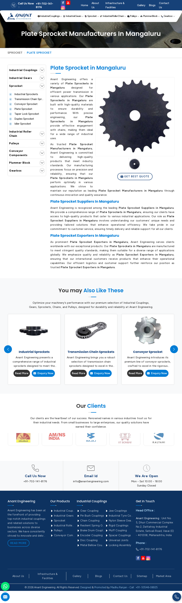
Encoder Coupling (90, 535)
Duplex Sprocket (21, 118)
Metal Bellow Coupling (91, 545)
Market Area (163, 576)
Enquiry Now (43, 373)
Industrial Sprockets (23, 94)
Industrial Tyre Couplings (119, 515)
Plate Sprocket (20, 109)
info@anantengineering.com (91, 481)
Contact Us (164, 5)
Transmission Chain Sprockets (27, 99)
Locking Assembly (118, 545)
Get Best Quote (134, 176)
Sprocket (91, 16)
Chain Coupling (88, 520)
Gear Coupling (88, 510)
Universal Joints (117, 540)
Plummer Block (150, 16)
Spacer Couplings (118, 535)
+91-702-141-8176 (44, 5)
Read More (21, 373)
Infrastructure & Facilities (114, 5)
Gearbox (168, 16)
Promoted (100, 587)
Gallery (141, 5)
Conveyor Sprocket (23, 104)
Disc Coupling (87, 540)
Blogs (152, 5)
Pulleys (133, 16)
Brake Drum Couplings (91, 530)
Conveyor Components (18, 153)
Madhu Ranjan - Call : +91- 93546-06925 (134, 587)
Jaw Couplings (116, 510)
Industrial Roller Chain (113, 16)
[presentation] (8, 349)
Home (84, 5)
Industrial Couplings (49, 16)
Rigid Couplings (116, 525)
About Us (95, 5)
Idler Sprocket (20, 123)
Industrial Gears (73, 16)
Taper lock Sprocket (24, 113)
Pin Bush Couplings (90, 515)
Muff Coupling (116, 530)
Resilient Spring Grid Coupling (91, 525)
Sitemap (142, 576)
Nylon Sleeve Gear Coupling (119, 520)
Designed (85, 587)
